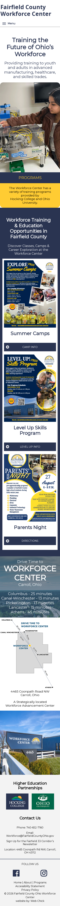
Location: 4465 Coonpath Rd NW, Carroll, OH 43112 (30, 851)
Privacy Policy (30, 889)
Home (18, 882)
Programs (40, 882)
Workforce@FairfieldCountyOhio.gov (30, 835)
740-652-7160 (34, 827)
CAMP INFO (22, 347)
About (28, 882)
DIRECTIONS (22, 541)
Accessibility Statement (30, 886)
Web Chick (37, 900)
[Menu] (4, 23)
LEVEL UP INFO (23, 446)
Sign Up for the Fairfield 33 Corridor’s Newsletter (30, 843)
